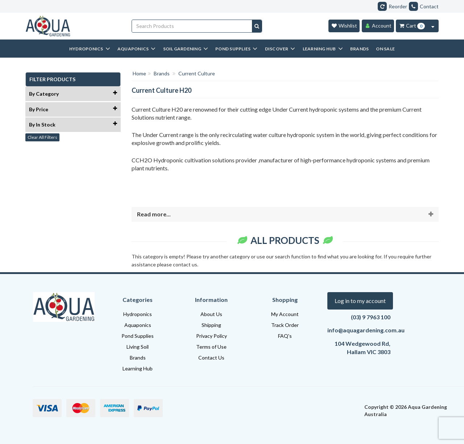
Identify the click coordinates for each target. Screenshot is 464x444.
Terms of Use (211, 347)
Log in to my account (360, 300)
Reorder (392, 6)
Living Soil (138, 347)
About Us (211, 314)
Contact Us (211, 357)
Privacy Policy (211, 336)
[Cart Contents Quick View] (433, 26)
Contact (424, 6)
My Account (285, 314)
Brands (138, 357)
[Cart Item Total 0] (411, 26)
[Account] (378, 26)
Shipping (211, 325)
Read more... (154, 214)
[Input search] (192, 26)
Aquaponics (137, 325)
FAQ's (285, 336)
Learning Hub (138, 368)
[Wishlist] (344, 26)
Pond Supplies (137, 336)
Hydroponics (137, 314)
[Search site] (257, 26)
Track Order (285, 325)
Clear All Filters (42, 137)
